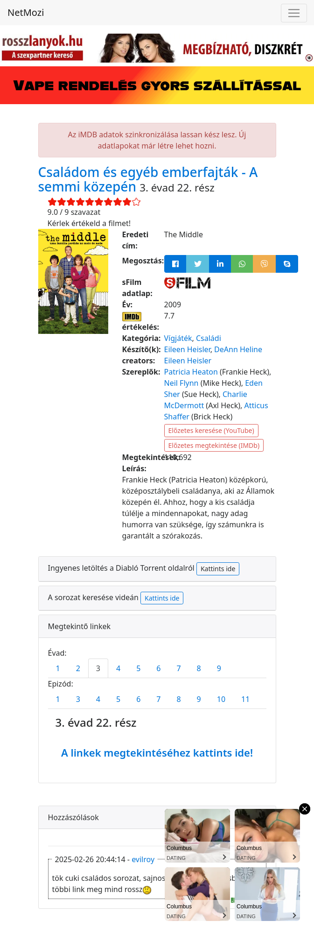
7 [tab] (178, 668)
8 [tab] (199, 668)
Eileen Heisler (187, 349)
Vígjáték (178, 338)
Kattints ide (218, 568)
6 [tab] (158, 668)
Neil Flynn (181, 383)
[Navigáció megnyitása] (294, 13)
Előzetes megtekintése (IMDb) (214, 445)
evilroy (143, 859)
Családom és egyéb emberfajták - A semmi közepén (148, 179)
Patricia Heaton (191, 372)
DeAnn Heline (238, 349)
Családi (208, 338)
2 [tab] (78, 668)
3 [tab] (98, 668)
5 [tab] (138, 668)
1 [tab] (58, 668)
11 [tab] (245, 699)
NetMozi (25, 12)
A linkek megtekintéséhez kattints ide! (157, 752)
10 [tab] (221, 699)
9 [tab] (219, 668)
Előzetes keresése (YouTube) (211, 430)
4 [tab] (118, 668)
